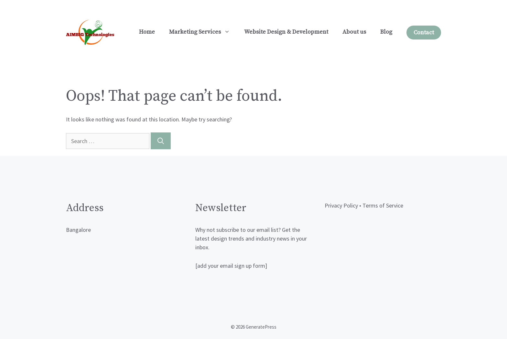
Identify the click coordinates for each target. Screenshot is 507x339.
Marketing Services (203, 32)
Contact (424, 32)
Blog (386, 32)
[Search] (161, 140)
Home (147, 32)
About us (354, 32)
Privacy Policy (341, 205)
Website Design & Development (286, 32)
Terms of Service (382, 205)
